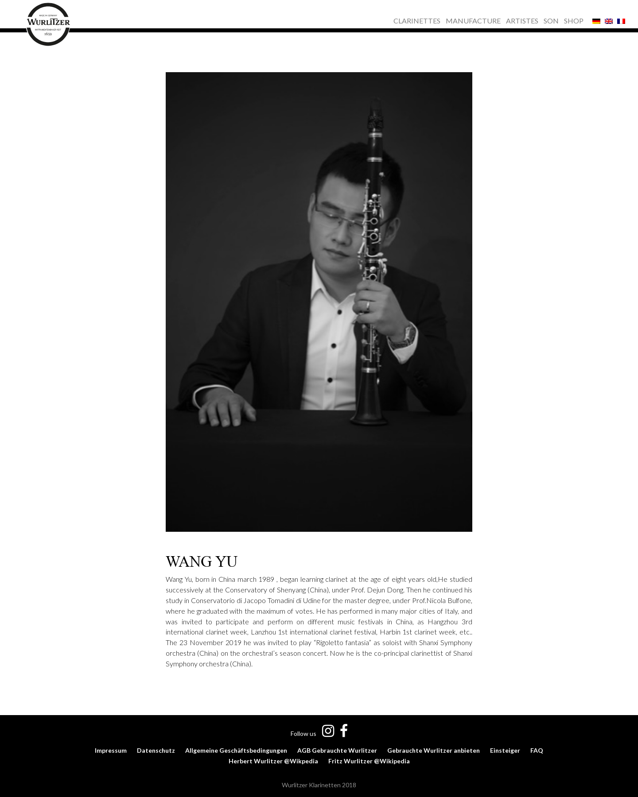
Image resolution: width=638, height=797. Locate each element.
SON (551, 21)
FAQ (536, 750)
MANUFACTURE (473, 21)
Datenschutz (156, 750)
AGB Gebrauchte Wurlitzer (337, 750)
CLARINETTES (416, 21)
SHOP (574, 21)
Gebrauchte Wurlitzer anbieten (433, 750)
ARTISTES (522, 21)
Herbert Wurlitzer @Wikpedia (273, 761)
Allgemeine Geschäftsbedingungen (236, 750)
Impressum (111, 750)
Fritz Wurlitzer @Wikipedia (369, 761)
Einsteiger (505, 750)
